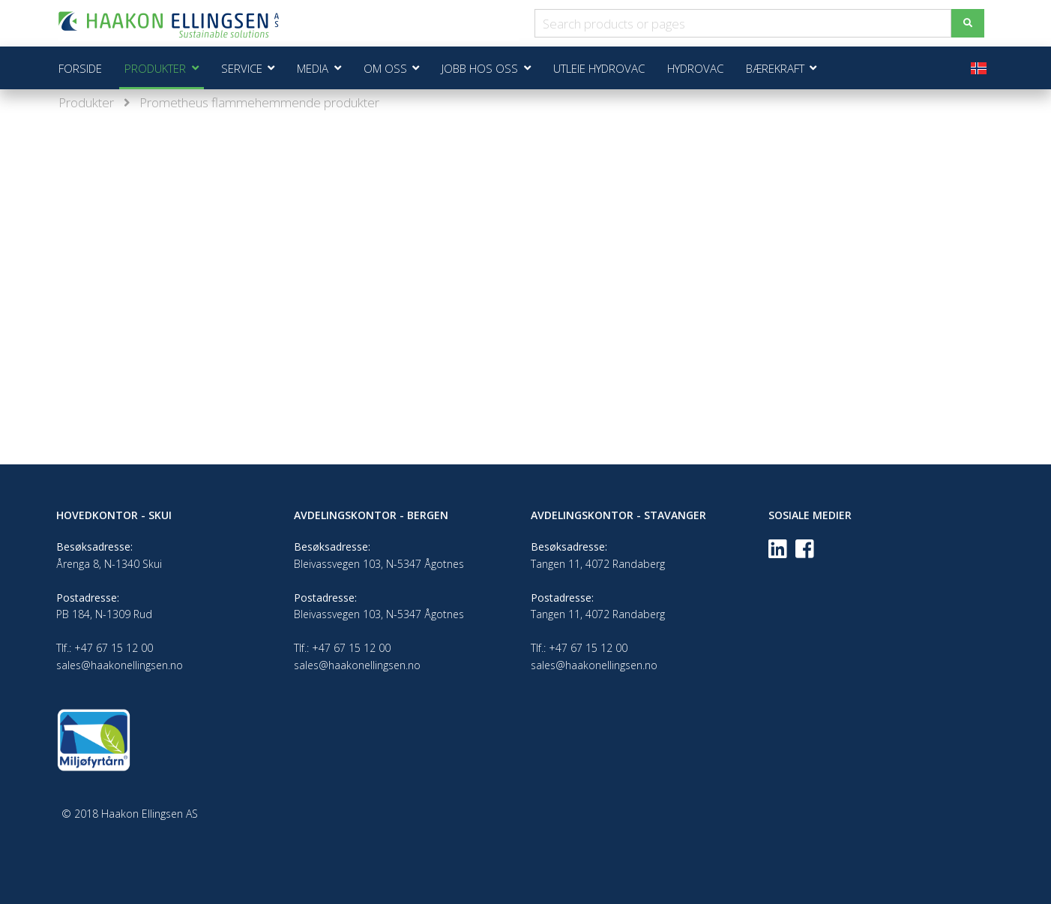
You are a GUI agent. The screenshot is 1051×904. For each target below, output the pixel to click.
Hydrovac (695, 68)
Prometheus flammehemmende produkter (259, 102)
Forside (80, 68)
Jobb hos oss (480, 68)
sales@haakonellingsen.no (119, 665)
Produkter (86, 102)
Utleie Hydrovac (599, 68)
